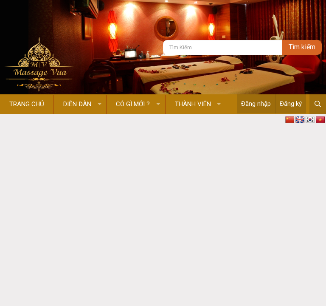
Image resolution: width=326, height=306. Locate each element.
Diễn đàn (77, 104)
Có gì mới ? (133, 104)
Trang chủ (26, 104)
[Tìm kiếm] (222, 47)
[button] (100, 104)
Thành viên (193, 104)
